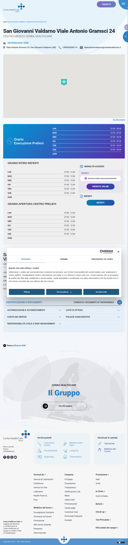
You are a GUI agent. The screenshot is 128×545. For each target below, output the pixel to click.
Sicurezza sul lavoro (43, 516)
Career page (70, 508)
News (67, 495)
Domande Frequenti (73, 516)
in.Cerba (99, 491)
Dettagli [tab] (64, 259)
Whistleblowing (8, 451)
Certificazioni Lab (72, 491)
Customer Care (71, 512)
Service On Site (40, 487)
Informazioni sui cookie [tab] (102, 259)
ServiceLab (39, 474)
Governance (70, 483)
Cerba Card (70, 500)
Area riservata (40, 533)
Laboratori (38, 491)
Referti (99, 504)
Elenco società (8, 447)
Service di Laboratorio (43, 479)
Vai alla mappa (119, 120)
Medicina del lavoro (43, 507)
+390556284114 (69, 47)
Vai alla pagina (65, 406)
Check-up (100, 512)
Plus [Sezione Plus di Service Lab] (36, 500)
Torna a (14, 345)
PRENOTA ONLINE (100, 186)
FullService (38, 483)
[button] (64, 82)
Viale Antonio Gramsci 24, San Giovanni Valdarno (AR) (31, 47)
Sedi (4, 22)
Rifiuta (27, 292)
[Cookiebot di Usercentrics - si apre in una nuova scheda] (102, 252)
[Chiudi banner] (118, 252)
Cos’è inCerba (102, 496)
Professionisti (71, 504)
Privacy (5, 449)
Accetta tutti (101, 292)
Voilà (98, 483)
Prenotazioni (101, 474)
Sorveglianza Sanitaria (44, 512)
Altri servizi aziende (42, 524)
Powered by (121, 542)
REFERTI (100, 202)
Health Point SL (41, 495)
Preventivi (38, 529)
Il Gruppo (69, 479)
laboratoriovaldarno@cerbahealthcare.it (102, 47)
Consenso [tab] (25, 259)
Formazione (39, 520)
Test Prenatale (102, 520)
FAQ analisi (106, 527)
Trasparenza (70, 487)
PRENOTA (106, 4)
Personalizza (64, 292)
